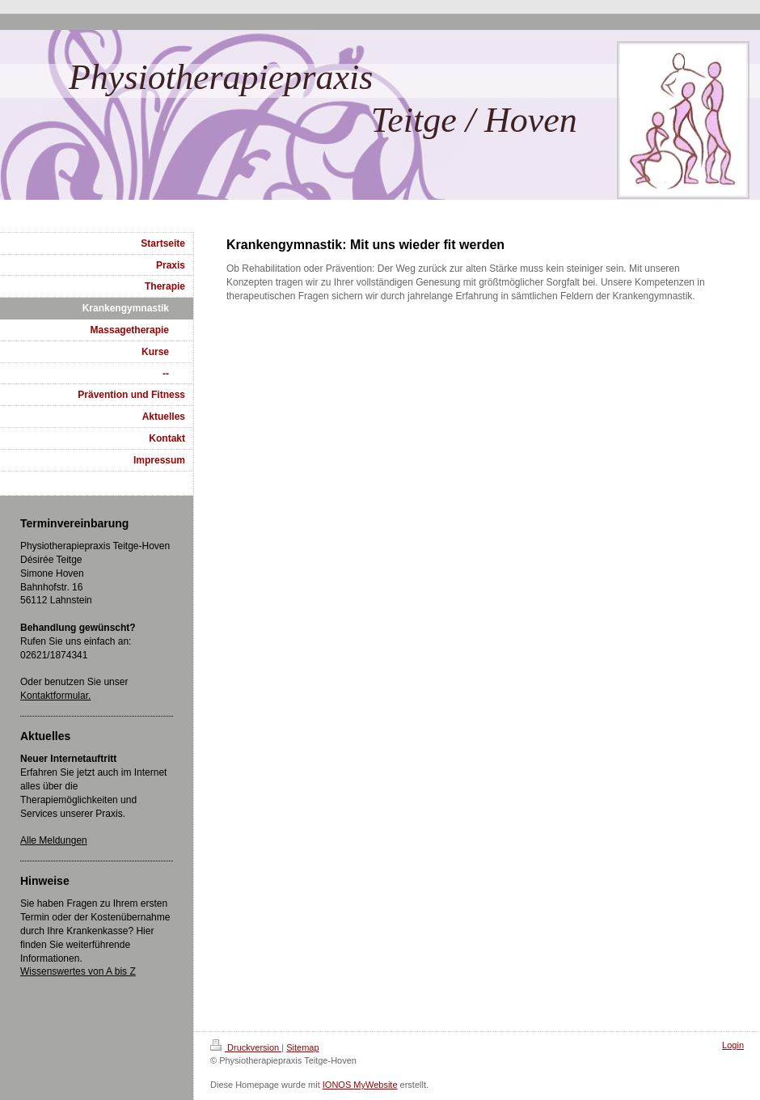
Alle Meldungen (53, 840)
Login (733, 1045)
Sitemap (302, 1047)
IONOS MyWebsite (360, 1084)
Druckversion (245, 1047)
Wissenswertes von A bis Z (78, 971)
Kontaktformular (54, 695)
